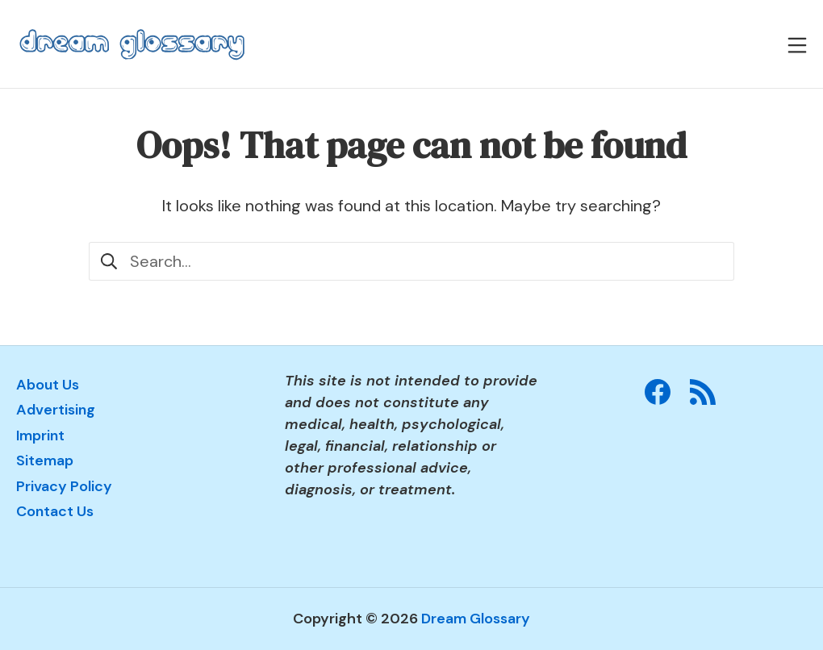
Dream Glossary (475, 618)
